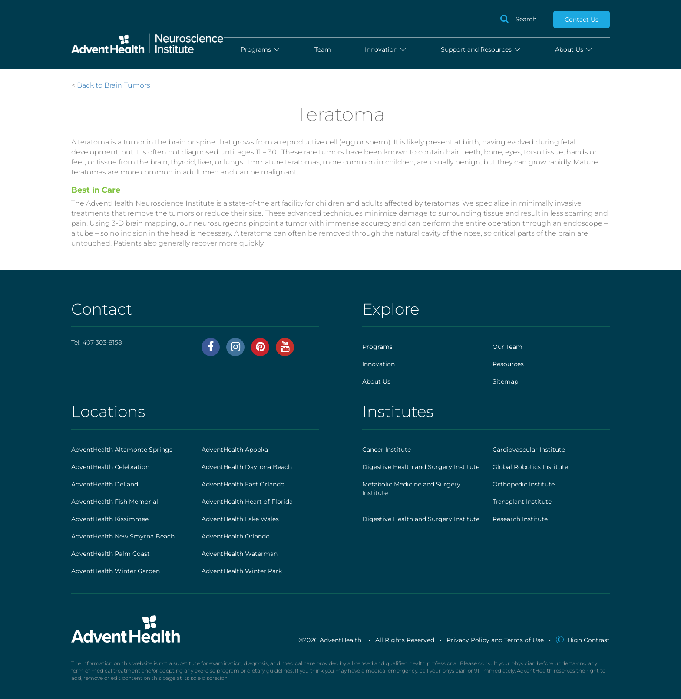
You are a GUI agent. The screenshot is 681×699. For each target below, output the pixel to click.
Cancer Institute (386, 449)
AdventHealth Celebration (110, 467)
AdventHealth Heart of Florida (247, 501)
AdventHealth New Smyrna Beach (123, 536)
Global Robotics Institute (530, 467)
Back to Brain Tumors (113, 85)
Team (322, 49)
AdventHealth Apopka (235, 449)
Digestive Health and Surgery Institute (420, 467)
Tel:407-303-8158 (96, 342)
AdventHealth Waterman (240, 554)
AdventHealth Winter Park (242, 571)
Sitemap (505, 381)
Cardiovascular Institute (529, 449)
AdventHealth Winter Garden (115, 571)
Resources (508, 364)
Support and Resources (481, 49)
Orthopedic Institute (524, 484)
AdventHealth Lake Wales (240, 519)
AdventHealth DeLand (104, 484)
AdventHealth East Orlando (243, 484)
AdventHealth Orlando (236, 536)
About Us (574, 49)
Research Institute (520, 519)
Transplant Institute (522, 501)
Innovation (386, 49)
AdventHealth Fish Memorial (114, 501)
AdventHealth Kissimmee (110, 519)
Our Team (507, 347)
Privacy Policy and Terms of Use (495, 640)
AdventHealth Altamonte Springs (121, 449)
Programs (261, 49)
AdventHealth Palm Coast (110, 554)
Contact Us (581, 19)
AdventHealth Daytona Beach (247, 467)
